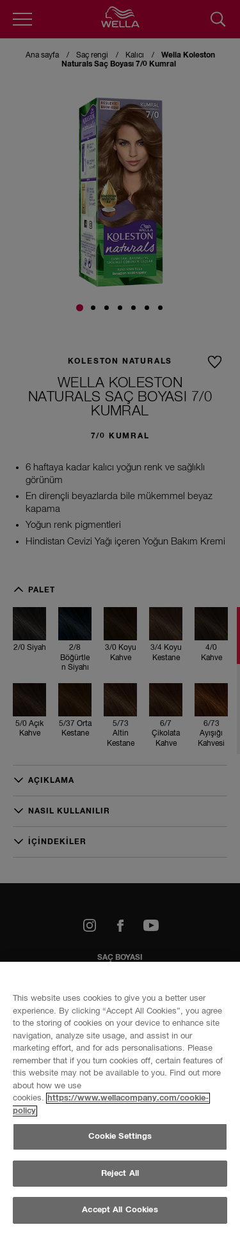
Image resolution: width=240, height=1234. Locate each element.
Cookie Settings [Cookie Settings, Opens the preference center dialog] (120, 1200)
